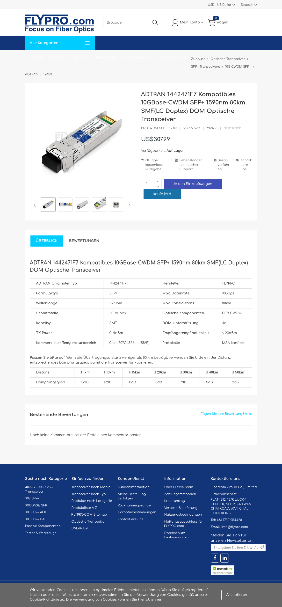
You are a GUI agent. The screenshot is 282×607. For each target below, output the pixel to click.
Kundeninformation (134, 487)
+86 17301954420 (229, 520)
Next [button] (128, 205)
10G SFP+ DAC (36, 519)
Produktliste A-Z (84, 508)
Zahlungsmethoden (180, 494)
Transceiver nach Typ (89, 494)
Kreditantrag (174, 501)
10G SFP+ (32, 498)
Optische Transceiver (89, 521)
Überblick (47, 241)
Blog (184, 57)
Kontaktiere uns (246, 165)
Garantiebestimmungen (137, 512)
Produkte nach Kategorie (92, 501)
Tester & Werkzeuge (41, 533)
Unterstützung (104, 57)
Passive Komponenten (43, 526)
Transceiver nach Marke (91, 487)
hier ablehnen (150, 599)
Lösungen (58, 57)
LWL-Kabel (80, 528)
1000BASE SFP (36, 505)
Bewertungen (84, 241)
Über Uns (165, 57)
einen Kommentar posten (119, 435)
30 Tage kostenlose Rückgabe (154, 165)
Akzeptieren (236, 595)
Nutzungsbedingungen (183, 514)
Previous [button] (35, 205)
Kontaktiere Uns (137, 57)
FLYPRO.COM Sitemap (89, 514)
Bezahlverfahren (224, 165)
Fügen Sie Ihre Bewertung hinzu (226, 414)
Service (79, 57)
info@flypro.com (234, 527)
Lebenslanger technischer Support (190, 165)
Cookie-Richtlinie (44, 599)
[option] (48, 205)
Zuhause (36, 57)
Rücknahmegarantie (134, 505)
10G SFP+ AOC (36, 512)
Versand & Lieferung (180, 508)
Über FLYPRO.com (178, 487)
